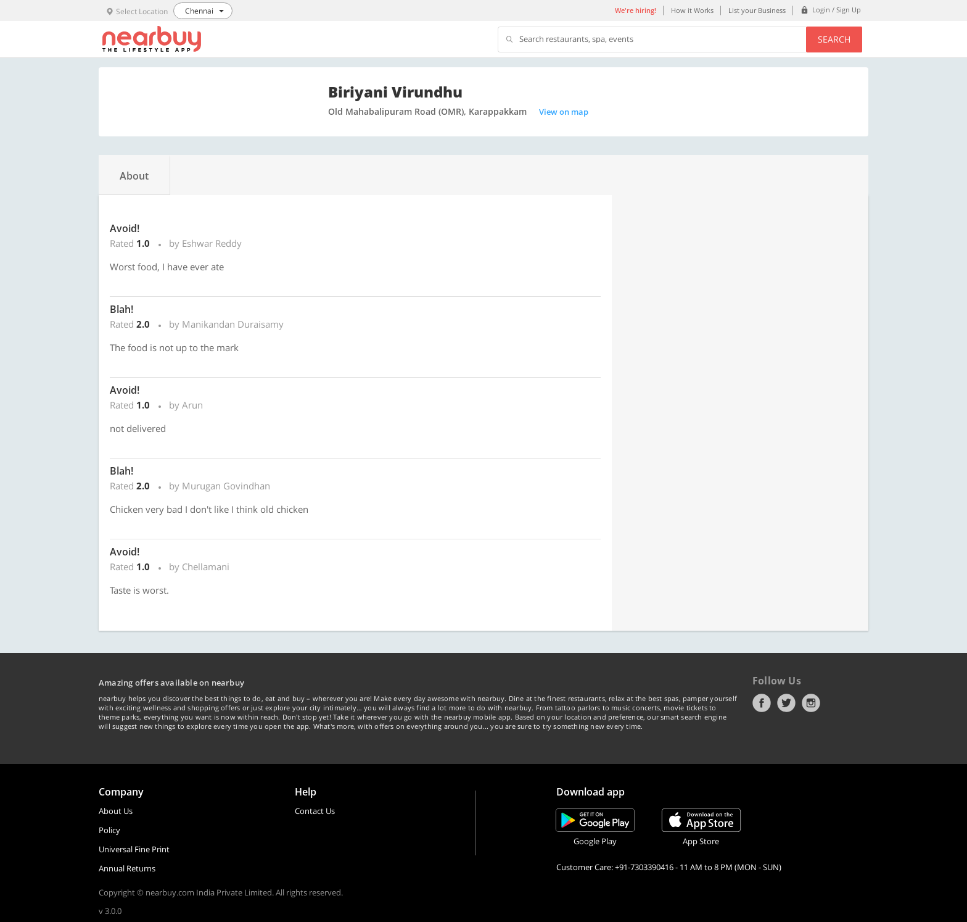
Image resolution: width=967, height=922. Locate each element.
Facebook (761, 703)
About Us (116, 810)
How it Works (692, 10)
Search (834, 39)
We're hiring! (635, 10)
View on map (563, 111)
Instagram (811, 703)
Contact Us (315, 810)
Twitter (786, 703)
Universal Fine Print (134, 849)
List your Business (757, 10)
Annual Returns (127, 868)
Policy (109, 830)
